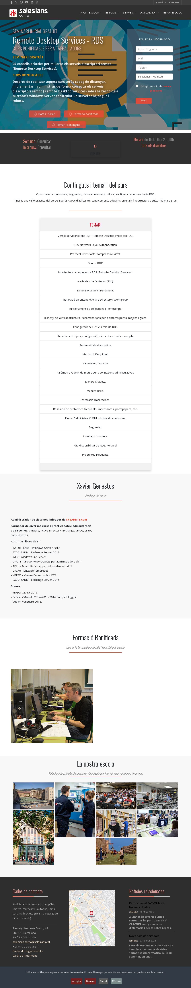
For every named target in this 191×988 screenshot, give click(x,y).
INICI (82, 12)
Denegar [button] (90, 982)
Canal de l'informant (21, 955)
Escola (133, 912)
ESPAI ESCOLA (172, 12)
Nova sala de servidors (144, 936)
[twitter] (16, 2)
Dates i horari (44, 115)
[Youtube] (26, 2)
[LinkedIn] (32, 2)
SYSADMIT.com (76, 519)
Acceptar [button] (76, 982)
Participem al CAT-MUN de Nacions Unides (146, 905)
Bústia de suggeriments (24, 951)
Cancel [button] (103, 982)
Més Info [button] (116, 982)
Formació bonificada (83, 115)
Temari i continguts (66, 126)
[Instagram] (21, 2)
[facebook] (11, 2)
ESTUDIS (111, 12)
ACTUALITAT (148, 12)
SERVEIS (128, 12)
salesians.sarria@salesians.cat (27, 942)
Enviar (143, 100)
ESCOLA (94, 12)
